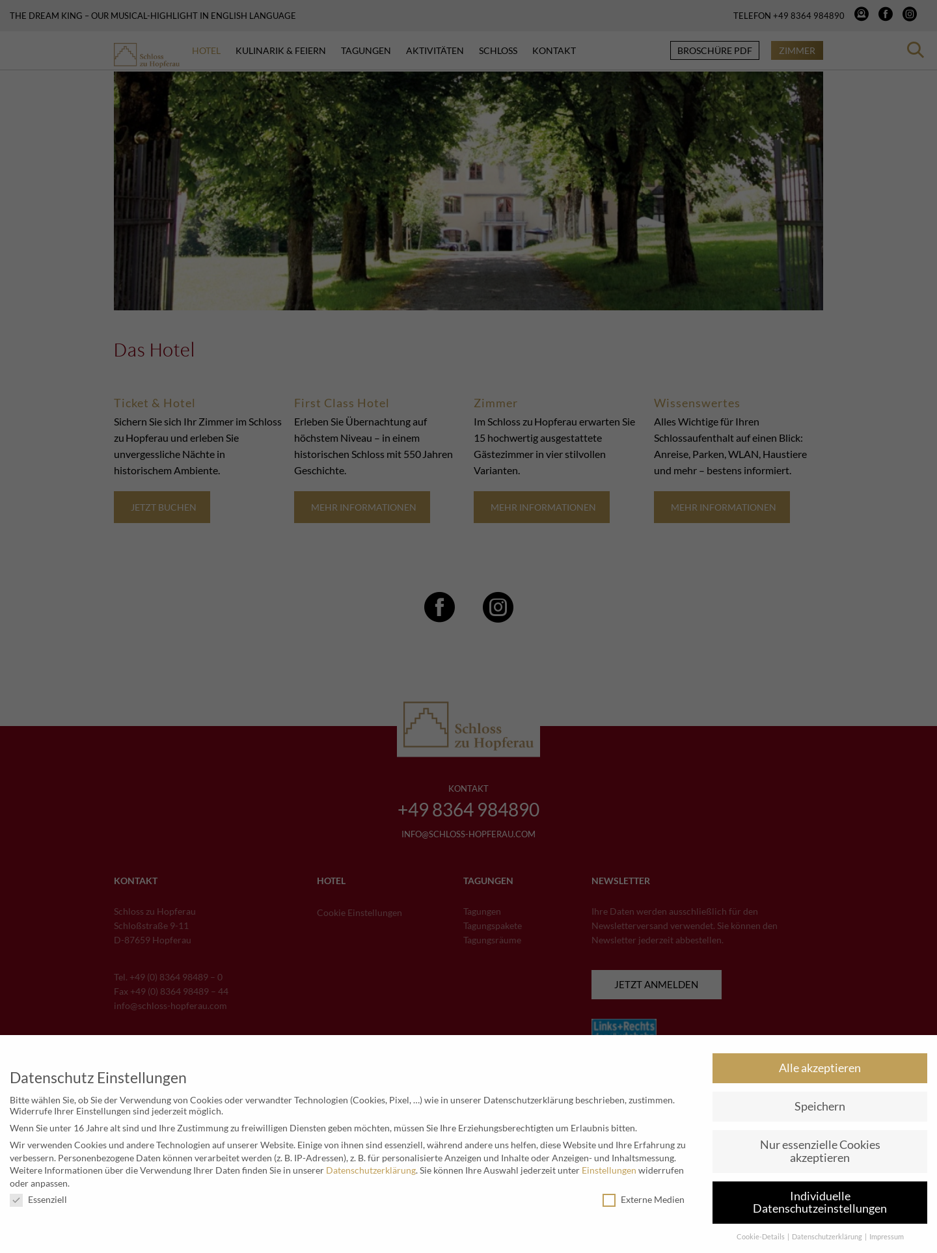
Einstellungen (609, 1170)
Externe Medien (644, 1199)
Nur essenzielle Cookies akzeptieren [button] (820, 1151)
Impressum (886, 1237)
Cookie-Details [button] (761, 1237)
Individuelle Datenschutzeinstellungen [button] (820, 1202)
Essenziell (38, 1199)
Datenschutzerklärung (371, 1170)
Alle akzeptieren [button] (820, 1068)
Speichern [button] (819, 1106)
